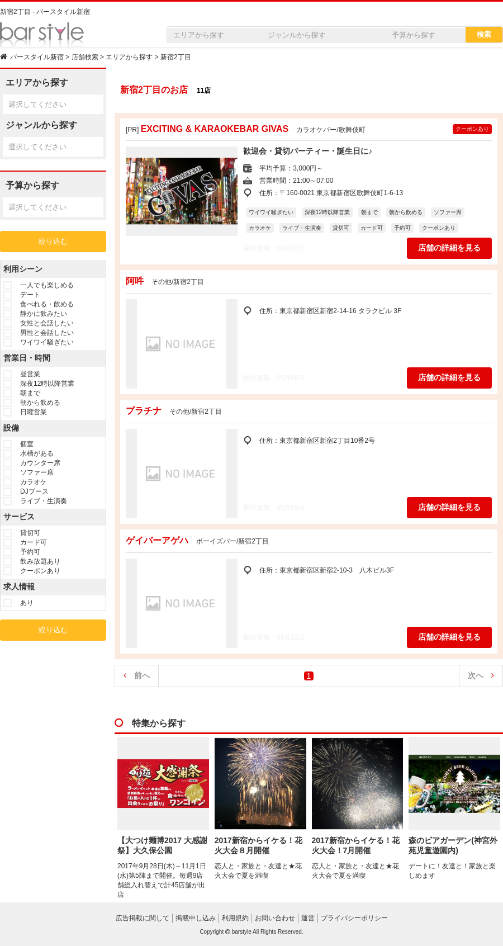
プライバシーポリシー (354, 918)
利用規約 (235, 918)
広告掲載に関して (142, 918)
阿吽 (135, 281)
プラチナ (144, 410)
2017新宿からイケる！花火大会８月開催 (258, 845)
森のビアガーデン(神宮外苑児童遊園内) (453, 845)
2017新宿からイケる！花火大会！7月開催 (356, 845)
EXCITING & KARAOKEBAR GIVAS (215, 129)
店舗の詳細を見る (449, 247)
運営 (308, 918)
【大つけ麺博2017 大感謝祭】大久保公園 (162, 845)
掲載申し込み (195, 918)
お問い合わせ (275, 918)
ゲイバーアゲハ (157, 540)
